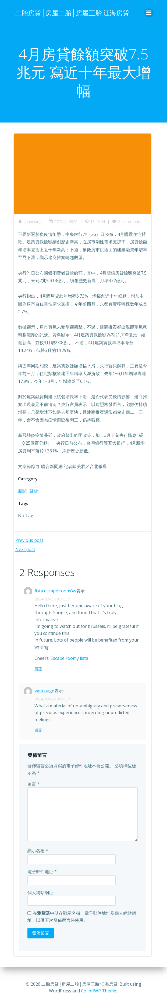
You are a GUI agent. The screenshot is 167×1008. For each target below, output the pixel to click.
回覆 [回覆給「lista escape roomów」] (38, 668)
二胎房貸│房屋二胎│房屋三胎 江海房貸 (72, 12)
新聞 (22, 491)
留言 (33, 784)
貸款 (33, 491)
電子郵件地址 (42, 871)
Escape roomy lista (69, 658)
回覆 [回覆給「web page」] (38, 730)
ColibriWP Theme (98, 991)
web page (44, 691)
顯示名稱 (37, 851)
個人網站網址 (40, 892)
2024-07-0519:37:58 (51, 599)
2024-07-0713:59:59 (51, 698)
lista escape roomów (55, 591)
